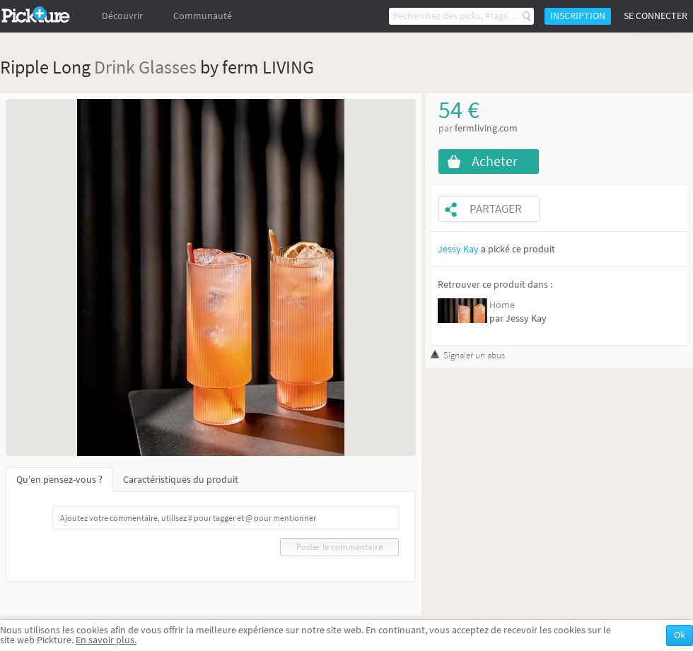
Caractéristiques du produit (180, 479)
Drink (114, 66)
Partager (496, 209)
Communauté (202, 16)
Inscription (577, 16)
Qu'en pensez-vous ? (59, 479)
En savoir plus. (106, 640)
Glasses (168, 66)
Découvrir (122, 16)
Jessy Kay (458, 249)
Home (502, 305)
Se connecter (655, 16)
